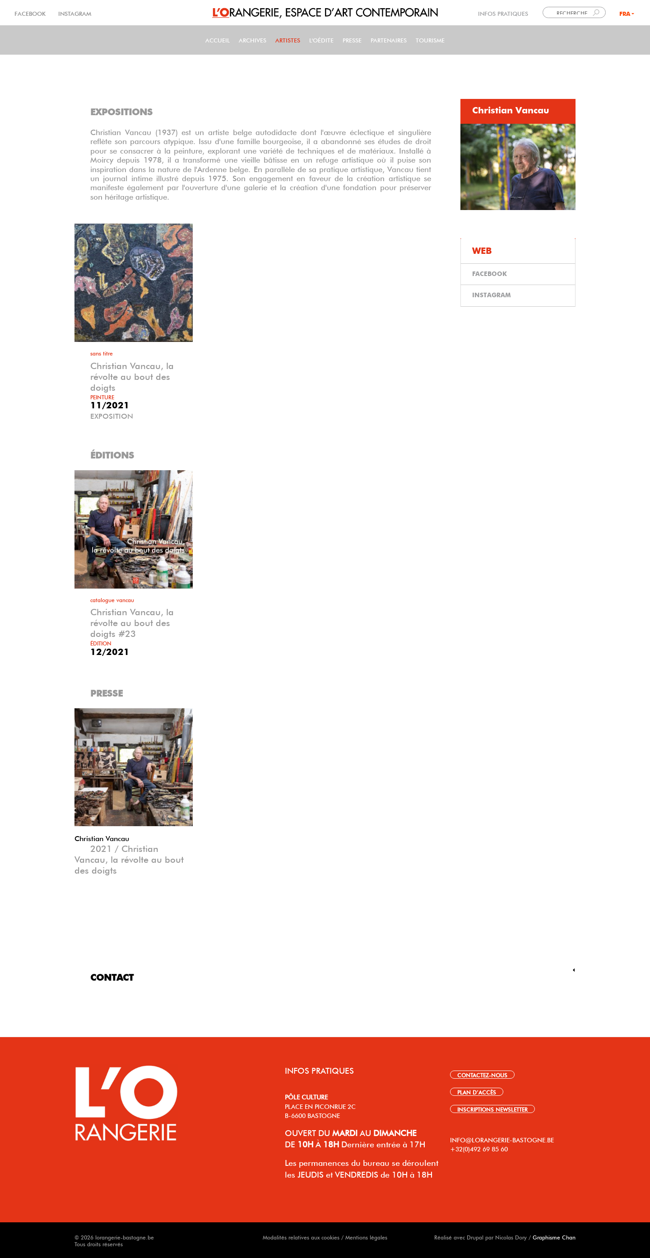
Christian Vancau (101, 837)
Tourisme (430, 39)
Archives (252, 39)
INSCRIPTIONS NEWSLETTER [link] (492, 1109)
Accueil (217, 39)
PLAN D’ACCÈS (476, 1091)
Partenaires (389, 39)
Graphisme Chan (554, 1236)
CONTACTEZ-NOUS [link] (482, 1074)
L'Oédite (321, 39)
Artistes (287, 39)
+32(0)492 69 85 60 (479, 1148)
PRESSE (352, 39)
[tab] (518, 111)
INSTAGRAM (73, 12)
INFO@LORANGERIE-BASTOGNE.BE (502, 1139)
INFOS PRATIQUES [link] (503, 12)
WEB (482, 251)
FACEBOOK (30, 12)
